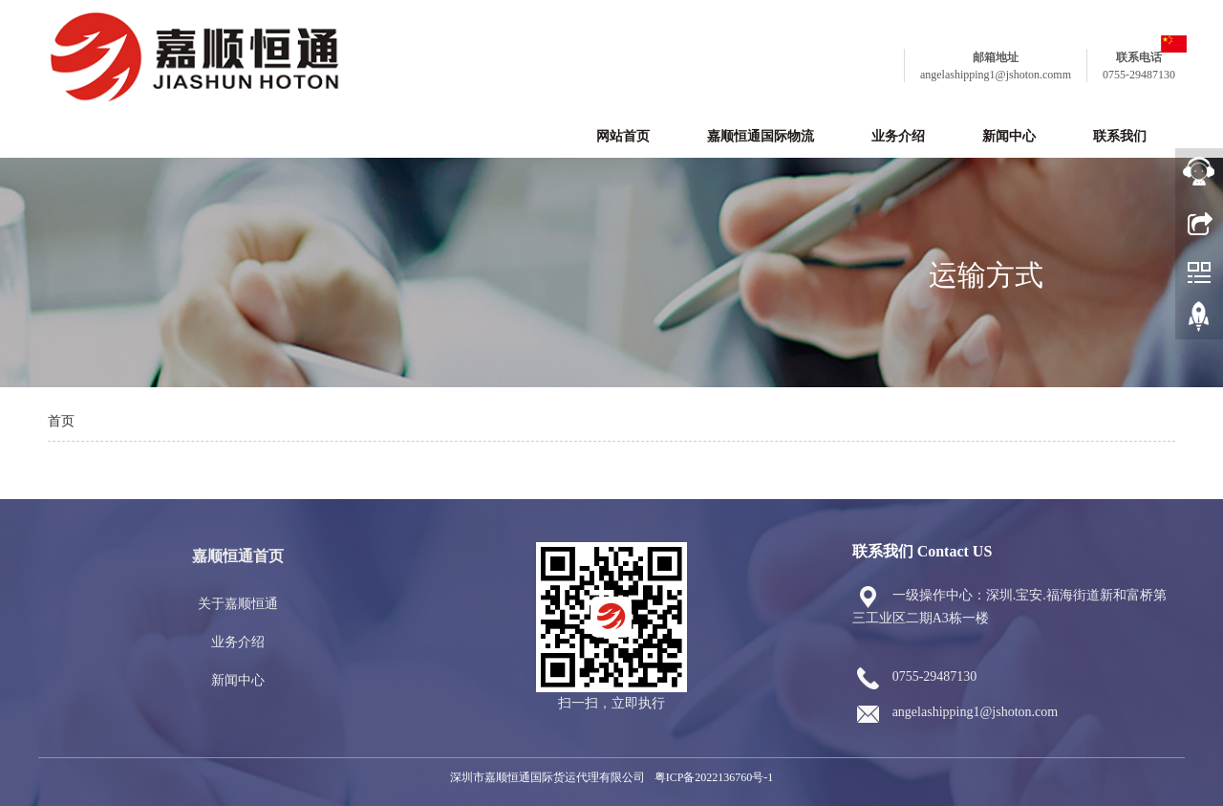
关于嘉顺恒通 (238, 604)
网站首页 (623, 136)
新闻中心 (1009, 136)
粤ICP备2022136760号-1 (714, 777)
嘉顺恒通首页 (238, 556)
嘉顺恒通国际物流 (760, 136)
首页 (61, 421)
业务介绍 (898, 136)
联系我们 (1120, 136)
